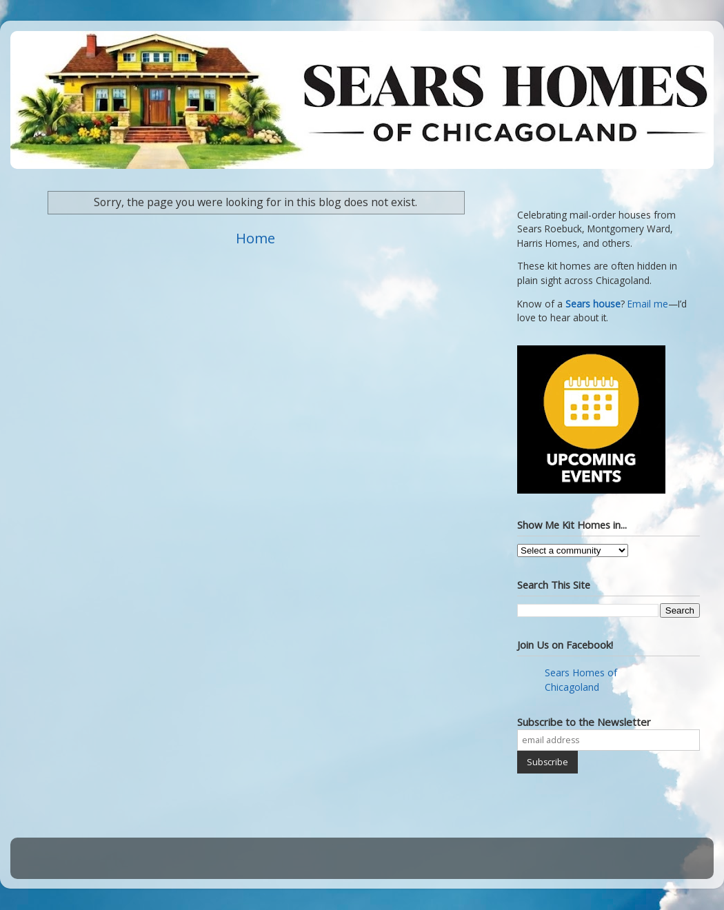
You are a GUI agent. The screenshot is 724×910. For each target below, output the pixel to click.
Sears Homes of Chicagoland (581, 680)
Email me (647, 304)
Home (255, 237)
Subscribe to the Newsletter (584, 722)
